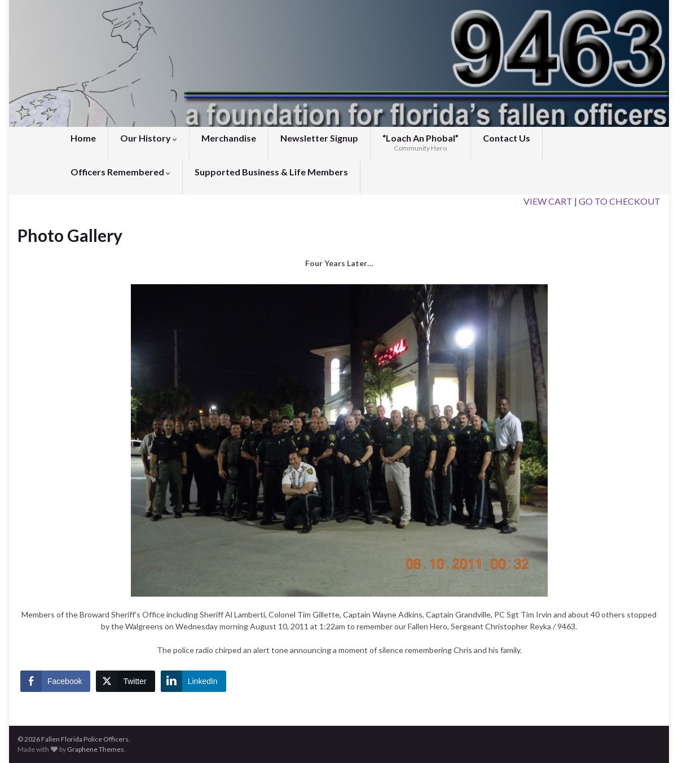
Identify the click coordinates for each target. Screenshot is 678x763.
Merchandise (228, 138)
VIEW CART (548, 201)
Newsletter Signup (319, 138)
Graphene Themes (95, 749)
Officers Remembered (120, 171)
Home (83, 138)
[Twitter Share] (125, 681)
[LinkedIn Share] (193, 681)
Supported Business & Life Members (271, 171)
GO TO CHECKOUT (620, 201)
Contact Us (506, 138)
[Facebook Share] (55, 681)
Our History (148, 138)
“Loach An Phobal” (420, 142)
